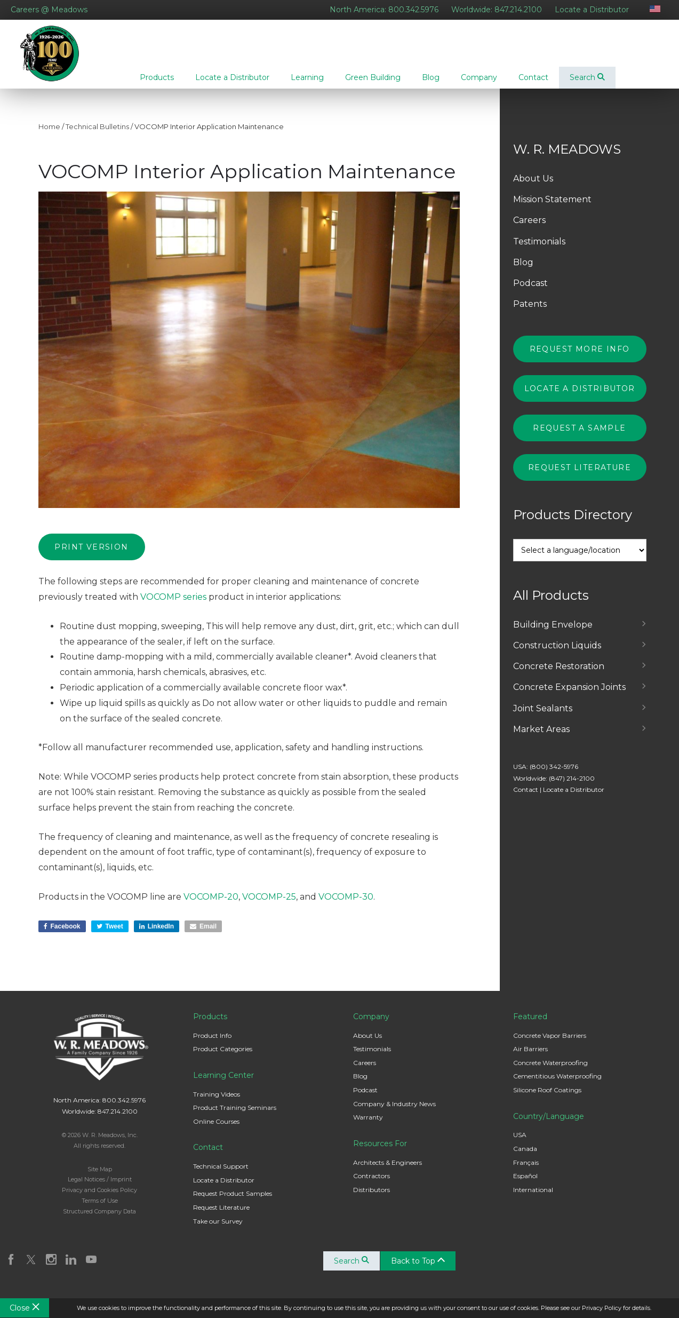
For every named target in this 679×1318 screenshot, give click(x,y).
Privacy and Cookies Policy (99, 1198)
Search (587, 77)
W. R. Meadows (57, 58)
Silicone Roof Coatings (547, 1098)
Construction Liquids (557, 654)
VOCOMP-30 (345, 905)
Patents (530, 312)
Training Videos (216, 1103)
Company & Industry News (394, 1112)
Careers (529, 229)
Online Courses (216, 1130)
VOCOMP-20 (210, 905)
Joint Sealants (542, 717)
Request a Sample (579, 436)
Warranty (368, 1126)
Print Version (91, 555)
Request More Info (580, 357)
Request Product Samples (232, 1202)
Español (525, 1184)
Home (49, 135)
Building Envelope (553, 633)
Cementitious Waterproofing (557, 1085)
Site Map (99, 1177)
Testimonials (539, 250)
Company (371, 1025)
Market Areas (541, 738)
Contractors (371, 1184)
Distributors (371, 1198)
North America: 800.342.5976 (384, 9)
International (533, 1198)
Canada (525, 1157)
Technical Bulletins (97, 135)
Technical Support (221, 1175)
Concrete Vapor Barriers (549, 1044)
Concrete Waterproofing (550, 1071)
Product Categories (222, 1057)
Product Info (212, 1044)
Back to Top (419, 1269)
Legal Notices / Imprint (100, 1188)
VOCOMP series (173, 605)
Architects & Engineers (387, 1171)
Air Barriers (530, 1057)
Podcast (530, 292)
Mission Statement (552, 208)
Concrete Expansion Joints (569, 695)
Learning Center (223, 1084)
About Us (533, 187)
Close (24, 1308)
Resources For (380, 1152)
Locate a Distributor (592, 9)
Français (526, 1171)
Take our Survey (218, 1230)
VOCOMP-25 (269, 905)
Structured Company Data (99, 1220)
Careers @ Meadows (49, 9)
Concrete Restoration (558, 675)
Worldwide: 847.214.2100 (496, 9)
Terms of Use (100, 1209)
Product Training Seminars (234, 1116)
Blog (523, 271)
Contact (525, 798)
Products (210, 1025)
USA (519, 1143)
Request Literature (579, 476)
